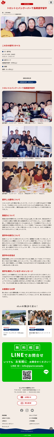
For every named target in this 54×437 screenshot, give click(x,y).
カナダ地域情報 (33, 418)
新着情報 (4, 415)
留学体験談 (7, 12)
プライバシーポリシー (8, 424)
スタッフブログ (33, 415)
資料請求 (28, 403)
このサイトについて (34, 424)
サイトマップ (5, 426)
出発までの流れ (6, 418)
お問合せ (28, 397)
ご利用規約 (32, 421)
